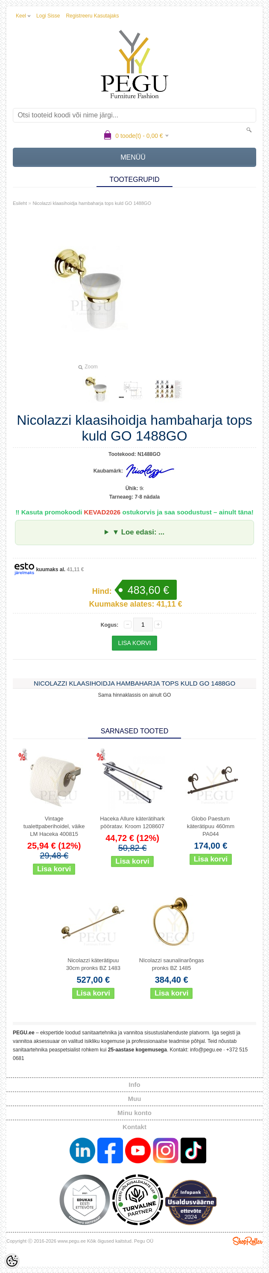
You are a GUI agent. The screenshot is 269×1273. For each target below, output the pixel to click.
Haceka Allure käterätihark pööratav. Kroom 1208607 (132, 822)
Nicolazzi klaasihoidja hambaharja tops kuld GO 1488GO (91, 203)
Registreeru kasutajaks (92, 16)
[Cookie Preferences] (12, 1261)
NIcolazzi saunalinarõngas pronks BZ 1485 (171, 964)
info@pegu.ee (206, 1050)
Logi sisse (48, 16)
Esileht (20, 203)
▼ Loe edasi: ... (138, 532)
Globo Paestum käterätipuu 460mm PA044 (210, 826)
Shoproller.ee (248, 1241)
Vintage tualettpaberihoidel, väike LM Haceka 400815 (54, 826)
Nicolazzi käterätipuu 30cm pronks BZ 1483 (93, 964)
